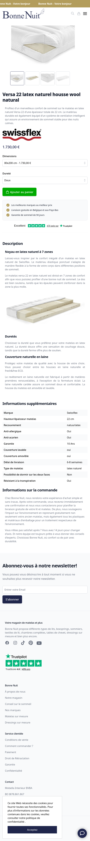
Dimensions (9, 156)
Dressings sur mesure (17, 722)
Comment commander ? (19, 746)
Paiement (10, 752)
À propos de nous (15, 691)
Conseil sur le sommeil (18, 704)
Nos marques (12, 710)
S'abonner (12, 599)
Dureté (6, 173)
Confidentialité (13, 770)
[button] (85, 13)
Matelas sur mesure (16, 716)
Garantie (10, 764)
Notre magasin (13, 697)
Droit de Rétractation (17, 758)
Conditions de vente (16, 740)
